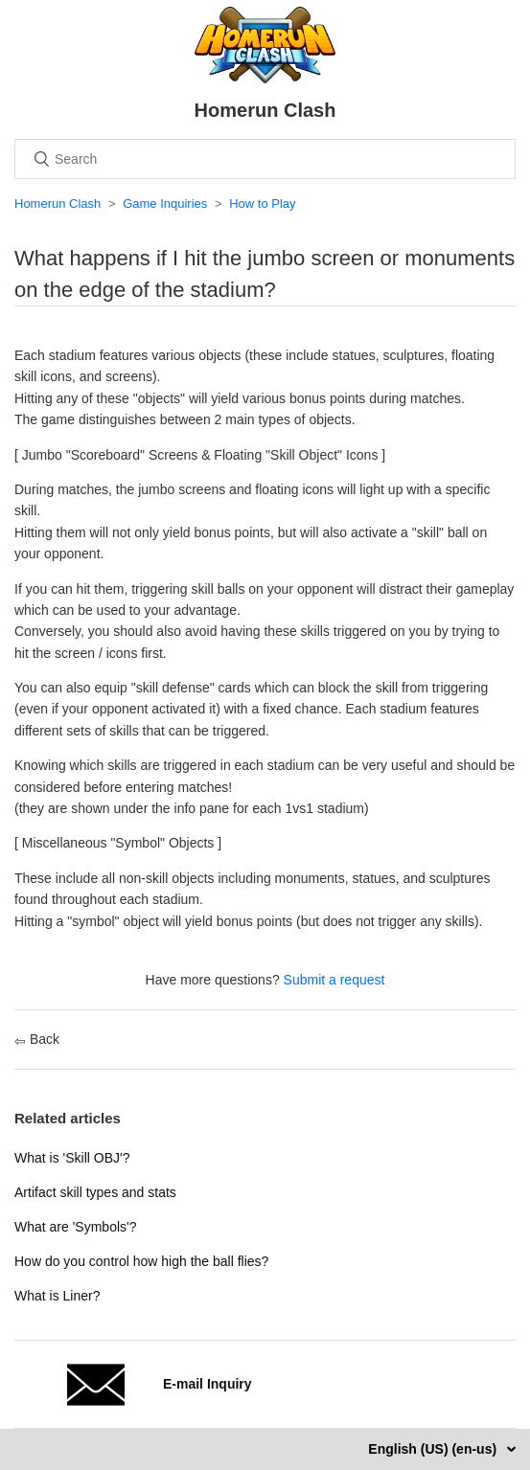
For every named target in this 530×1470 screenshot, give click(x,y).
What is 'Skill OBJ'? (71, 1157)
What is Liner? (57, 1295)
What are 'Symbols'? (75, 1226)
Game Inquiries (165, 203)
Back (36, 1039)
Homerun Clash (57, 203)
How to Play (262, 203)
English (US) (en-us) (434, 1449)
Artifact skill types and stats (95, 1192)
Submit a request (334, 979)
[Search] (265, 159)
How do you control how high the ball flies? (141, 1261)
